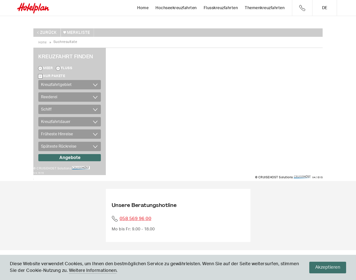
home (42, 41)
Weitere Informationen (93, 270)
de (324, 8)
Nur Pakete (54, 75)
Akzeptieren (327, 267)
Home (143, 8)
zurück (48, 32)
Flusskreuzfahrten (221, 8)
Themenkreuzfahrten (265, 8)
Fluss (66, 67)
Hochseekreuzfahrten (176, 8)
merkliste (78, 32)
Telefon (302, 8)
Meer (48, 67)
